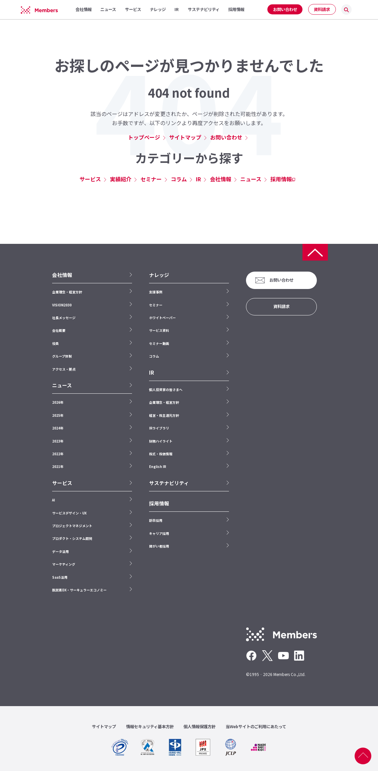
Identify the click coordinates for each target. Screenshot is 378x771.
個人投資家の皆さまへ (165, 389)
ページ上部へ (363, 756)
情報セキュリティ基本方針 (150, 727)
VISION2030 (62, 304)
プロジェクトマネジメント (72, 525)
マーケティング (63, 564)
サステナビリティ (169, 483)
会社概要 (59, 330)
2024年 (58, 427)
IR (198, 179)
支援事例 (155, 291)
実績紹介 (120, 179)
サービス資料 (159, 330)
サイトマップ (185, 137)
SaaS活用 (60, 577)
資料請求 (322, 9)
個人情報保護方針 (199, 727)
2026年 (58, 402)
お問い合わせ (285, 9)
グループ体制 (62, 356)
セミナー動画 (159, 343)
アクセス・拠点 (64, 369)
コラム (179, 179)
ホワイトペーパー (162, 317)
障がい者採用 (159, 546)
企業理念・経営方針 (67, 291)
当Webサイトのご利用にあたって (256, 727)
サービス (90, 179)
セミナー (151, 179)
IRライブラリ (159, 427)
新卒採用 (155, 520)
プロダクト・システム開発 (72, 538)
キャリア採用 (159, 533)
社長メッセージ (64, 317)
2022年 (58, 453)
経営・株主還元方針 (164, 415)
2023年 (58, 441)
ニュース (250, 179)
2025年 (58, 415)
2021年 (58, 466)
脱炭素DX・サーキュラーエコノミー (79, 589)
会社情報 (220, 179)
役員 (55, 343)
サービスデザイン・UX (69, 512)
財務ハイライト (160, 441)
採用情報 (281, 179)
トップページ (144, 137)
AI (53, 499)
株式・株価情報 (160, 453)
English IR (157, 466)
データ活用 (60, 551)
